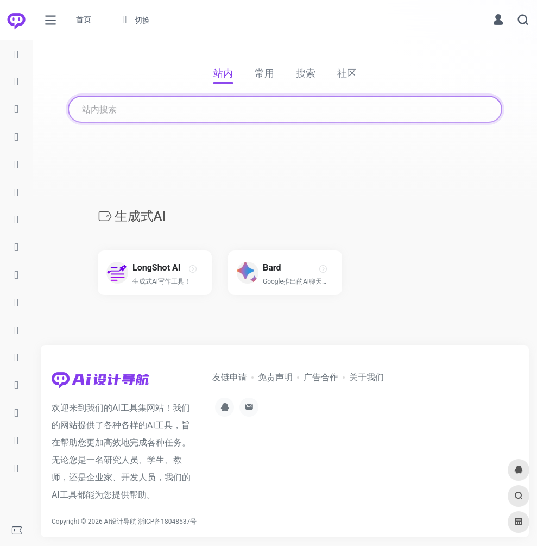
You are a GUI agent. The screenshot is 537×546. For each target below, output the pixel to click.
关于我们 (366, 377)
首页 (83, 19)
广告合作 (321, 377)
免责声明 (275, 377)
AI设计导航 (120, 521)
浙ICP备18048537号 (167, 521)
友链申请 (229, 377)
